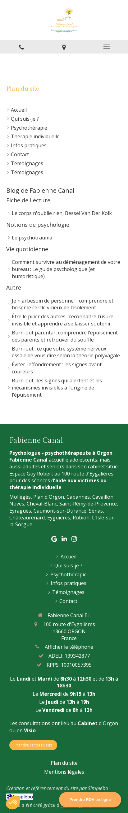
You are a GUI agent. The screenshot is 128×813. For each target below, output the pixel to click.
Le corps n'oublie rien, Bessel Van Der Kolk (62, 213)
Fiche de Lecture (28, 200)
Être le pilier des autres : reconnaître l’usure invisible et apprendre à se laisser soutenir (62, 320)
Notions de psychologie (37, 224)
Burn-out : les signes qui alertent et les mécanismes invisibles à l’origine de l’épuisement (57, 387)
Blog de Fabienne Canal (40, 190)
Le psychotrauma (32, 237)
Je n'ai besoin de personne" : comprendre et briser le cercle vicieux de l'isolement (62, 304)
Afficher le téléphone (69, 646)
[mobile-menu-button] (106, 47)
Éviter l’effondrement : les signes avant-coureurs (57, 368)
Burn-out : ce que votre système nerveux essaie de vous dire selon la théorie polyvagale (66, 352)
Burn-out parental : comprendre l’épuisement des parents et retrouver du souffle (65, 336)
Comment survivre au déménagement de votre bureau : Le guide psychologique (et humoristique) (66, 269)
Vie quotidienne (27, 249)
